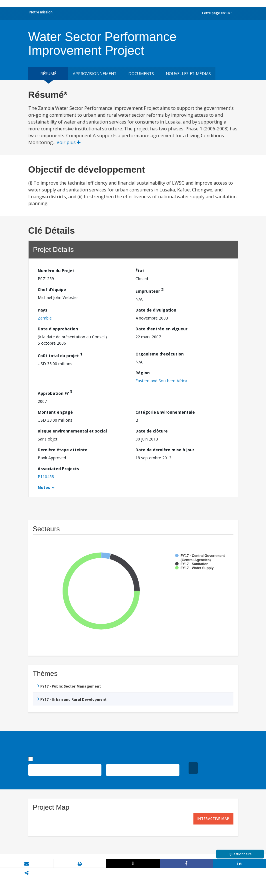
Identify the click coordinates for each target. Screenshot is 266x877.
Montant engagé (55, 412)
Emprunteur (149, 290)
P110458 (46, 476)
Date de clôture (151, 431)
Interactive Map (213, 818)
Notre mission (41, 12)
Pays (42, 310)
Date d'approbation (58, 329)
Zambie (45, 318)
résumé (48, 73)
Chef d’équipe (52, 289)
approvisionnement (95, 73)
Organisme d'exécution (159, 354)
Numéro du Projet (56, 270)
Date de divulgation (155, 310)
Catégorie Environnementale (165, 412)
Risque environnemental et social (72, 431)
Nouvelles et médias (188, 73)
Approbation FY (55, 392)
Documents (141, 73)
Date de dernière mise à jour (164, 449)
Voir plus (69, 142)
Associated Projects (58, 468)
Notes (44, 487)
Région (142, 372)
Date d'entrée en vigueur (161, 329)
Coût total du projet (60, 354)
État (139, 270)
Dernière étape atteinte (62, 449)
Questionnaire (240, 854)
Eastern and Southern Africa (161, 380)
